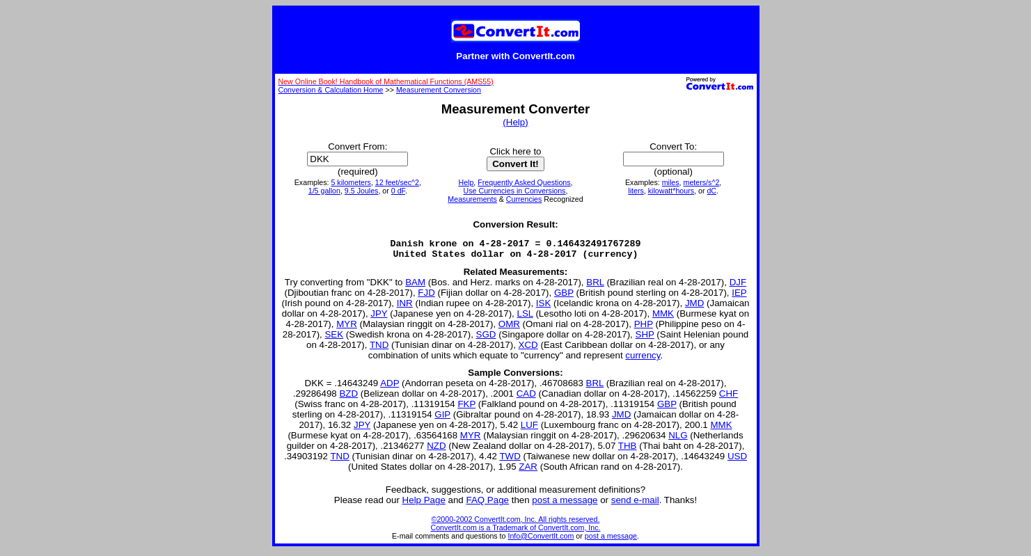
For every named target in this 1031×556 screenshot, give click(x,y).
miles (670, 182)
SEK (333, 338)
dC (711, 190)
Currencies (524, 199)
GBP (564, 297)
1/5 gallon (324, 190)
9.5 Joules (362, 190)
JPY (378, 317)
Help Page (424, 504)
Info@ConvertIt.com (540, 540)
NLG (677, 439)
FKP (466, 408)
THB (627, 450)
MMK (663, 317)
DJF (738, 286)
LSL (525, 317)
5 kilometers (350, 182)
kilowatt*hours (671, 190)
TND (379, 349)
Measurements (472, 199)
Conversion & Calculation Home (331, 90)
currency (642, 359)
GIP (442, 418)
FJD (426, 297)
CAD (526, 397)
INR (405, 307)
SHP (645, 338)
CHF (728, 397)
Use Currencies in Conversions (515, 190)
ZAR (528, 471)
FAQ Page (488, 504)
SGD (486, 338)
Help (465, 182)
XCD (528, 349)
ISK (543, 307)
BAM (415, 286)
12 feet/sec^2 (397, 182)
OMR (509, 328)
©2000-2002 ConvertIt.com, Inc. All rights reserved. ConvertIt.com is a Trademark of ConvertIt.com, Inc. (516, 527)
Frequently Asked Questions (524, 182)
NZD (436, 450)
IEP (739, 297)
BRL (595, 286)
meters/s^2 (702, 182)
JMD (694, 307)
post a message (564, 504)
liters (636, 190)
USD (737, 460)
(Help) (515, 122)
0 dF (398, 190)
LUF (529, 429)
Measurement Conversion (438, 90)
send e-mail (635, 504)
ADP (389, 387)
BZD (348, 397)
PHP (643, 328)
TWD (509, 460)
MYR (346, 328)
